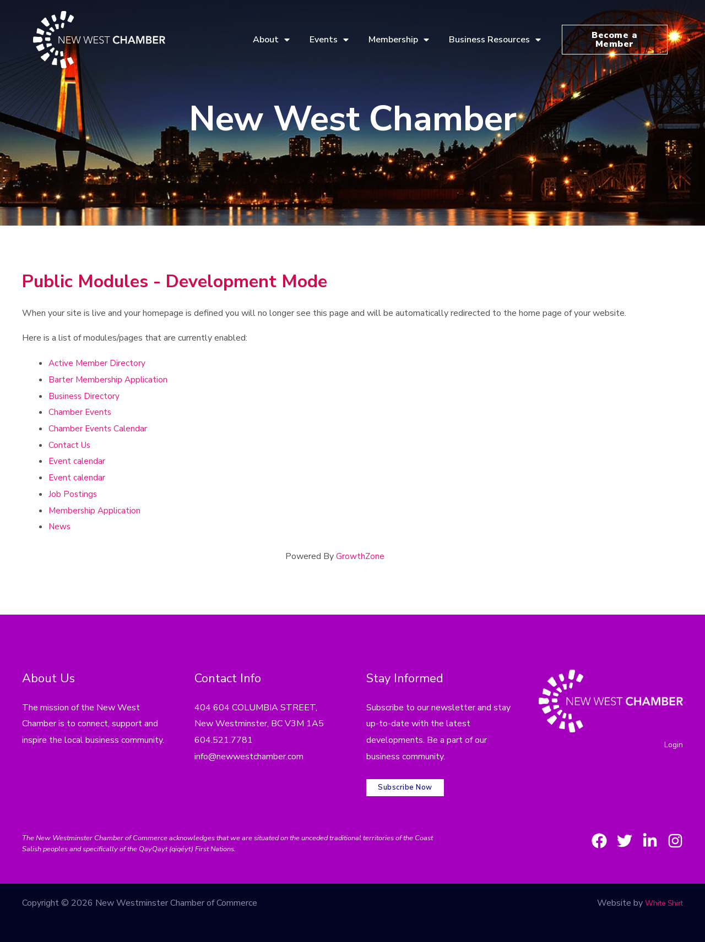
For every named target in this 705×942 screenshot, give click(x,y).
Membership (398, 40)
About (271, 40)
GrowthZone (360, 556)
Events (329, 40)
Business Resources (495, 40)
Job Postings (73, 494)
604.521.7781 (223, 740)
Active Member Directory (97, 363)
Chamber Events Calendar (98, 429)
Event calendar (77, 461)
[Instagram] (675, 832)
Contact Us (70, 445)
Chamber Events (80, 412)
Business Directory (84, 396)
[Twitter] (611, 832)
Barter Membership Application (109, 380)
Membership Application (95, 511)
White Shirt (660, 895)
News (60, 527)
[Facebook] (579, 832)
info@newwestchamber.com (248, 757)
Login (672, 746)
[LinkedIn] (643, 832)
